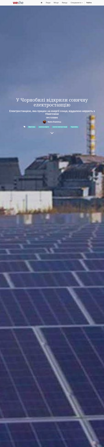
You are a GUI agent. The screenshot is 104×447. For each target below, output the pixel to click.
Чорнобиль (74, 127)
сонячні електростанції (60, 127)
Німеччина (31, 127)
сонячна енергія (44, 127)
